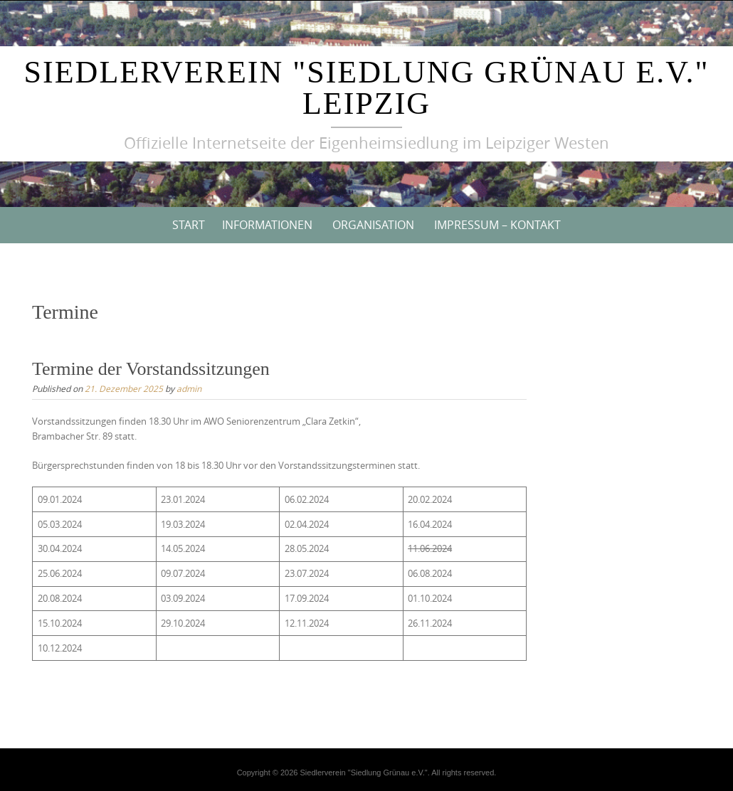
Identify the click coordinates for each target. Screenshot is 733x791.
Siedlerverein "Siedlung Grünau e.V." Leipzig (367, 88)
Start (188, 225)
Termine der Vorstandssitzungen (151, 369)
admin (188, 388)
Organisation (373, 225)
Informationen (267, 225)
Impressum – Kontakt (497, 225)
